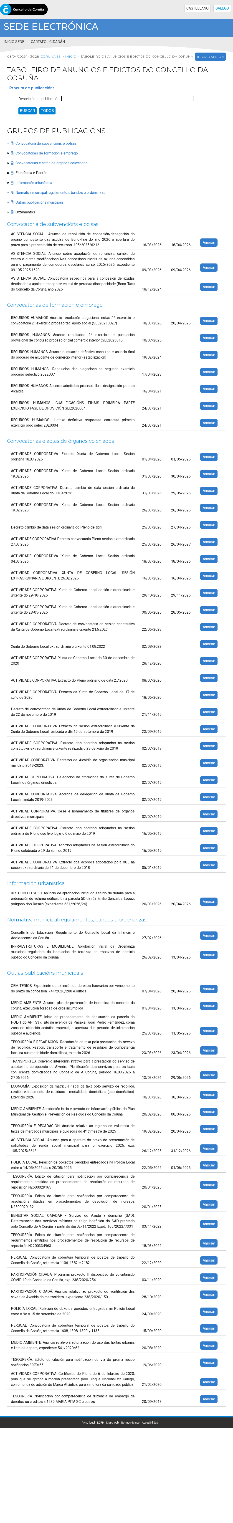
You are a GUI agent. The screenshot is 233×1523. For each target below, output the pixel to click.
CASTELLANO (197, 8)
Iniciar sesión (210, 57)
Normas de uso (130, 1422)
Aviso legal (88, 1422)
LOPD (100, 1422)
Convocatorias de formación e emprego (46, 153)
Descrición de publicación (38, 99)
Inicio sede (14, 42)
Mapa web (112, 1422)
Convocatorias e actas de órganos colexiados (51, 163)
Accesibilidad (150, 1422)
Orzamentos (25, 212)
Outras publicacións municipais (39, 202)
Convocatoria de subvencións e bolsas (46, 143)
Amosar (209, 242)
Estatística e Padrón (31, 173)
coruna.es (50, 57)
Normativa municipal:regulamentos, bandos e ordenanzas (60, 192)
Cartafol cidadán (48, 42)
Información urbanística (33, 183)
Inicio (70, 57)
